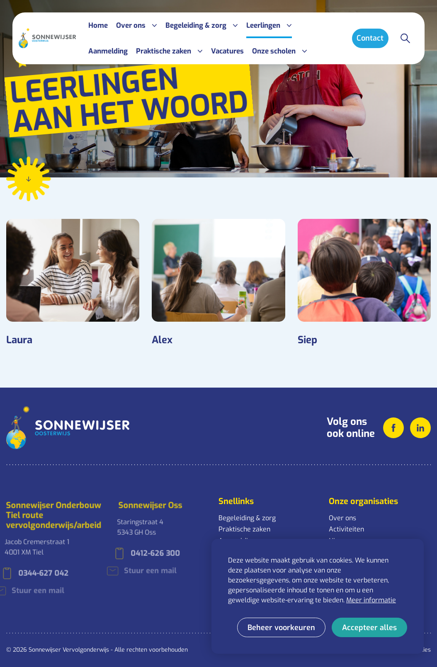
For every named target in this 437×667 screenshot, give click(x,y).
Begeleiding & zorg (247, 518)
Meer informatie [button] (371, 600)
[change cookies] (281, 627)
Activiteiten (346, 529)
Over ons (342, 518)
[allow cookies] (369, 627)
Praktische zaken (244, 529)
